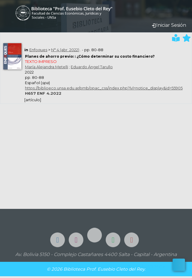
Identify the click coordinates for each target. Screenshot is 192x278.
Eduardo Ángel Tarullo (92, 66)
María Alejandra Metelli (46, 66)
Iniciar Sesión (168, 25)
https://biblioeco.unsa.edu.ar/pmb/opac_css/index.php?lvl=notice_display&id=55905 (104, 88)
